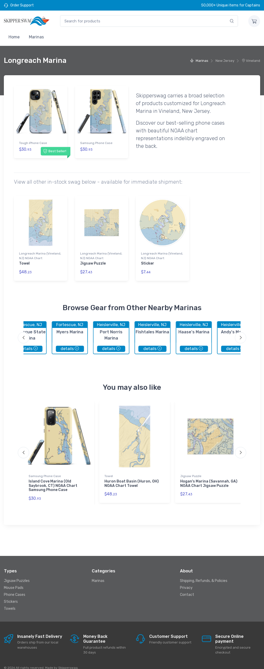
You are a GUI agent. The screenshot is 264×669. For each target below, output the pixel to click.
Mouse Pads (13, 581)
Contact (187, 588)
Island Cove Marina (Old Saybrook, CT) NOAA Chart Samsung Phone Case (53, 478)
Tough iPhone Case (33, 143)
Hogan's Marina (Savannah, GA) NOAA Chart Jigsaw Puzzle (208, 476)
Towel (24, 260)
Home (14, 37)
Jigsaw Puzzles (17, 574)
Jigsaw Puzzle (93, 260)
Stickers (11, 594)
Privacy (186, 581)
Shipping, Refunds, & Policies (203, 574)
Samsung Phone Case (96, 143)
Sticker (147, 260)
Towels (9, 601)
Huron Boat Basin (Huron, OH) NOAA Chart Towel (131, 476)
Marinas (36, 37)
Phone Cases (14, 588)
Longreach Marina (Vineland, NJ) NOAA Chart (40, 252)
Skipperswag (68, 660)
